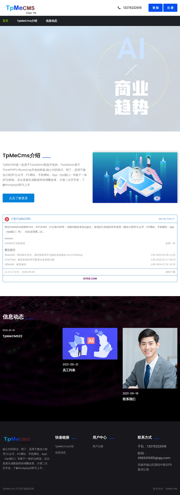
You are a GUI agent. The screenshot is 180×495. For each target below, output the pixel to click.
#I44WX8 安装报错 (15, 243)
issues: (9, 238)
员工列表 (69, 370)
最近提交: (10, 249)
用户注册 (98, 446)
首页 (5, 21)
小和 (152, 254)
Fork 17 (170, 219)
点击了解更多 (18, 198)
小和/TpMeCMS (21, 218)
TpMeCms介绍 (27, 21)
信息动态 (51, 21)
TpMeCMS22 (12, 336)
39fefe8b (9, 264)
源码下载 (170, 271)
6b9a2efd (10, 254)
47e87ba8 (10, 259)
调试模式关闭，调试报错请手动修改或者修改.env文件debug (49, 254)
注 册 (170, 8)
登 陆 (155, 8)
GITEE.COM (90, 278)
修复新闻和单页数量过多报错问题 (36, 259)
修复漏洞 (21, 264)
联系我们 (129, 399)
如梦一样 (170, 243)
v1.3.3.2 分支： (13, 271)
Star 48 (162, 219)
